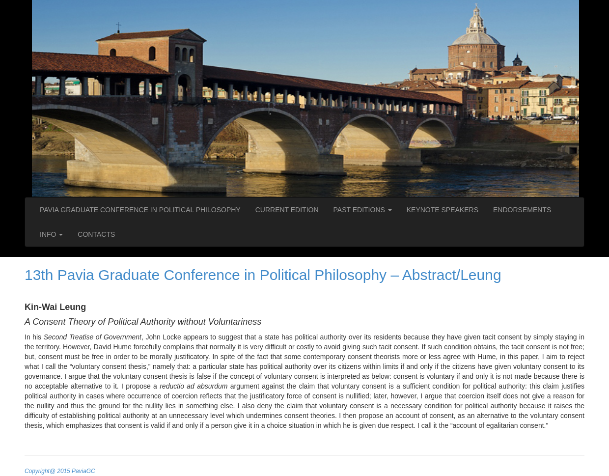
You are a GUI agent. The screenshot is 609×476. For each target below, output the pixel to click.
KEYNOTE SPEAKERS (442, 210)
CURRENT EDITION (287, 210)
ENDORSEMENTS (522, 210)
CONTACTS (96, 234)
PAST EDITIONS (362, 210)
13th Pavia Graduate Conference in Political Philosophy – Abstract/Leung (263, 275)
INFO (51, 234)
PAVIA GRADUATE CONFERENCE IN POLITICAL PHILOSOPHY (140, 210)
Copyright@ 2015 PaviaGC (60, 471)
